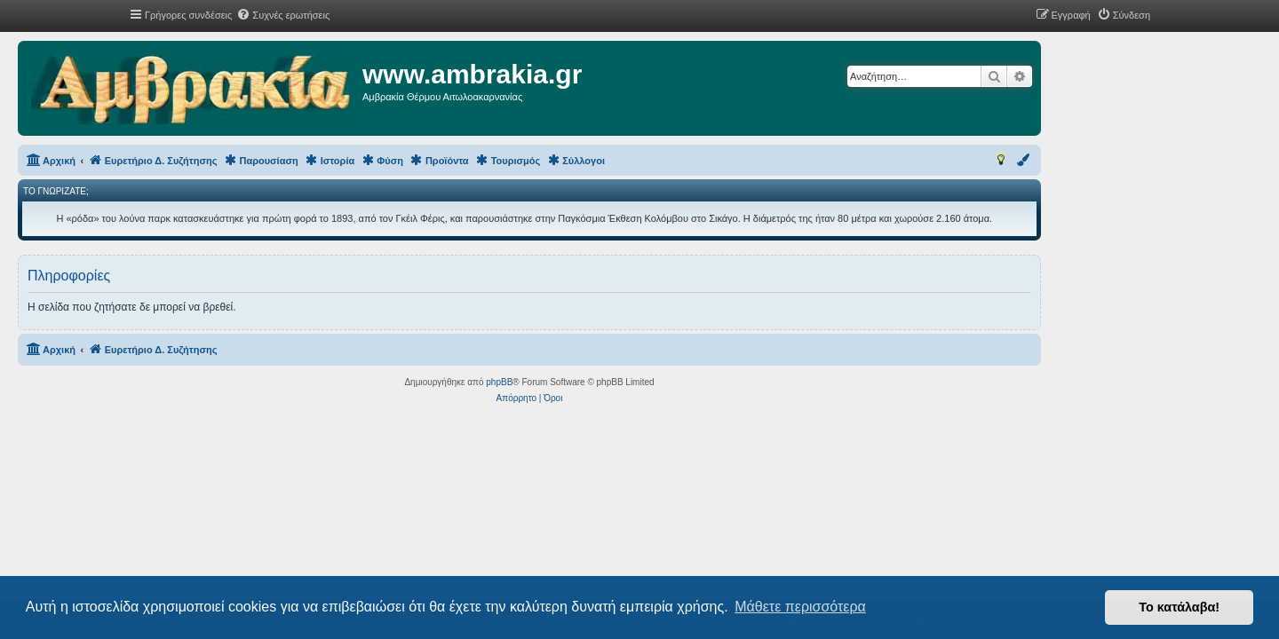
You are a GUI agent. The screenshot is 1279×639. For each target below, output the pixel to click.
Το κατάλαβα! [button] (1179, 607)
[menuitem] (283, 15)
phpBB (609, 382)
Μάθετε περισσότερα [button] (800, 606)
